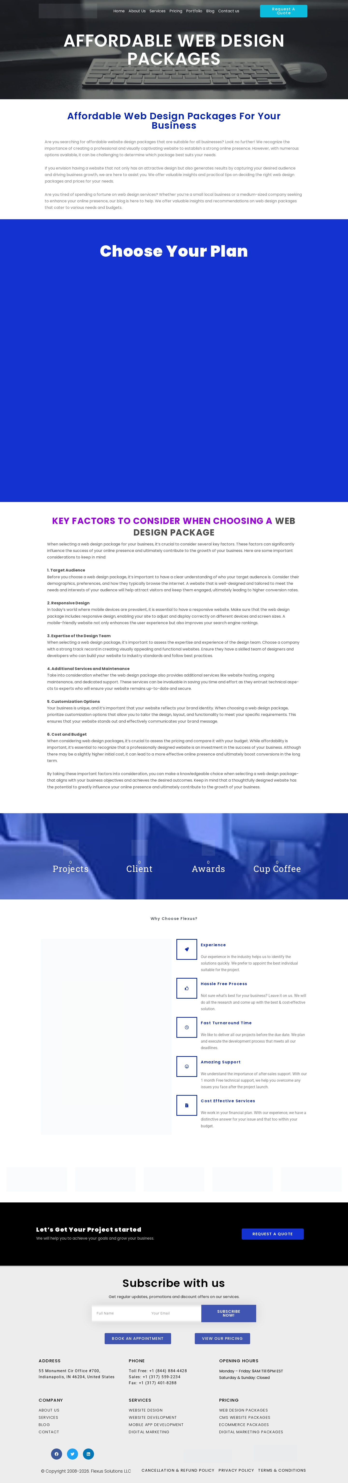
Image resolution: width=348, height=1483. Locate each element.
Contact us (228, 11)
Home (119, 11)
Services (158, 11)
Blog (210, 11)
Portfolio (194, 11)
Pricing (175, 11)
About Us (137, 11)
